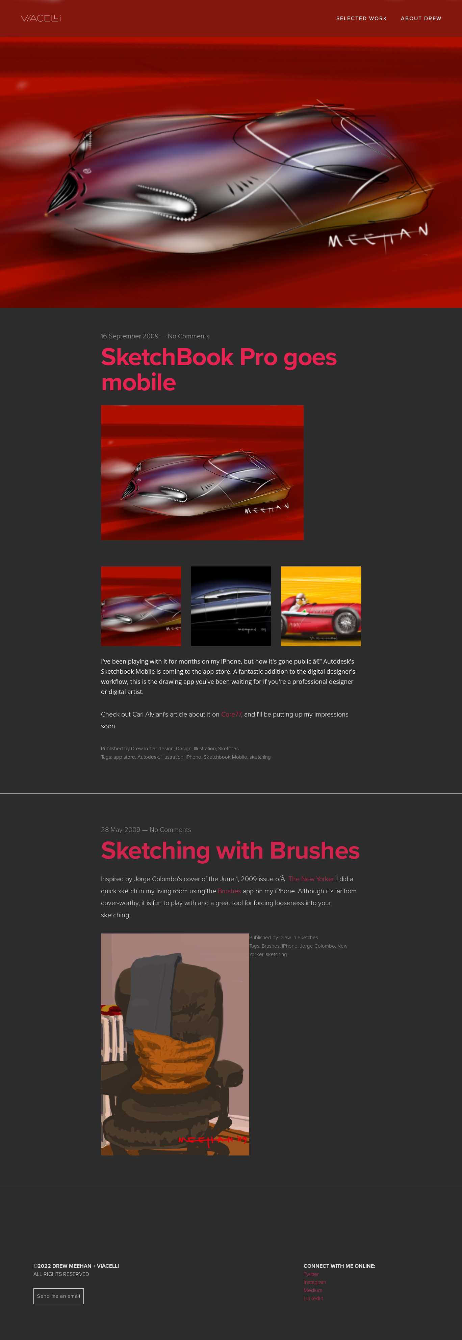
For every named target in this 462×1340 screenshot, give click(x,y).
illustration (172, 757)
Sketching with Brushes (230, 850)
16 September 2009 (130, 336)
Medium (313, 1290)
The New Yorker (310, 879)
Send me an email (58, 1296)
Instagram (315, 1282)
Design (183, 749)
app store (124, 757)
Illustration (205, 749)
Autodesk (148, 757)
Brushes (229, 891)
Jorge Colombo (317, 946)
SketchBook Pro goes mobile (219, 369)
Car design (161, 749)
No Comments (188, 336)
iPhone (193, 757)
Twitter (311, 1274)
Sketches (228, 749)
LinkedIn (314, 1298)
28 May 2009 (120, 830)
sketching (260, 757)
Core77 (231, 714)
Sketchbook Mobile (225, 757)
